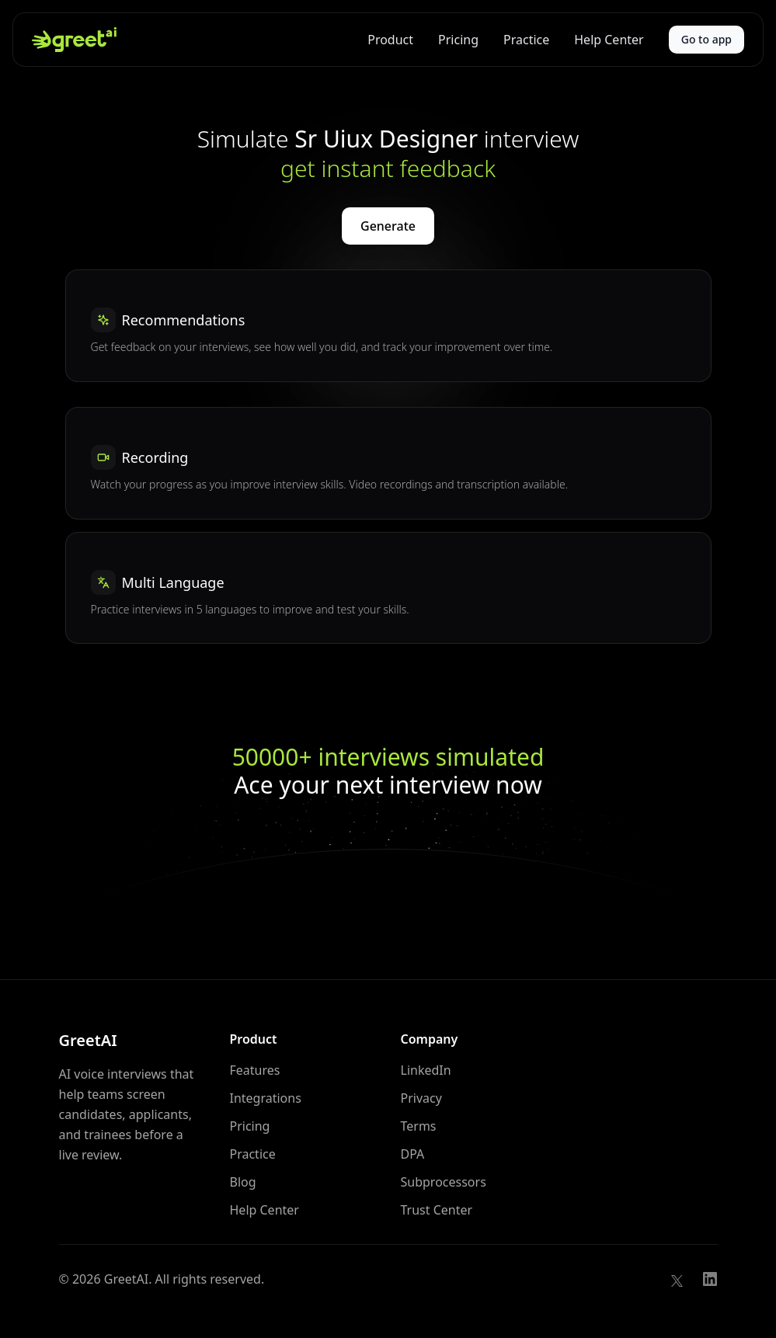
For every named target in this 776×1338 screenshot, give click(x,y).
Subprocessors (443, 1181)
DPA (413, 1153)
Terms (419, 1126)
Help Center (608, 39)
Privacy (421, 1098)
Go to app (706, 39)
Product (390, 39)
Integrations (265, 1098)
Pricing (458, 39)
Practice (526, 39)
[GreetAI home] (74, 39)
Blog (243, 1181)
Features (255, 1070)
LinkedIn (426, 1070)
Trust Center (437, 1209)
